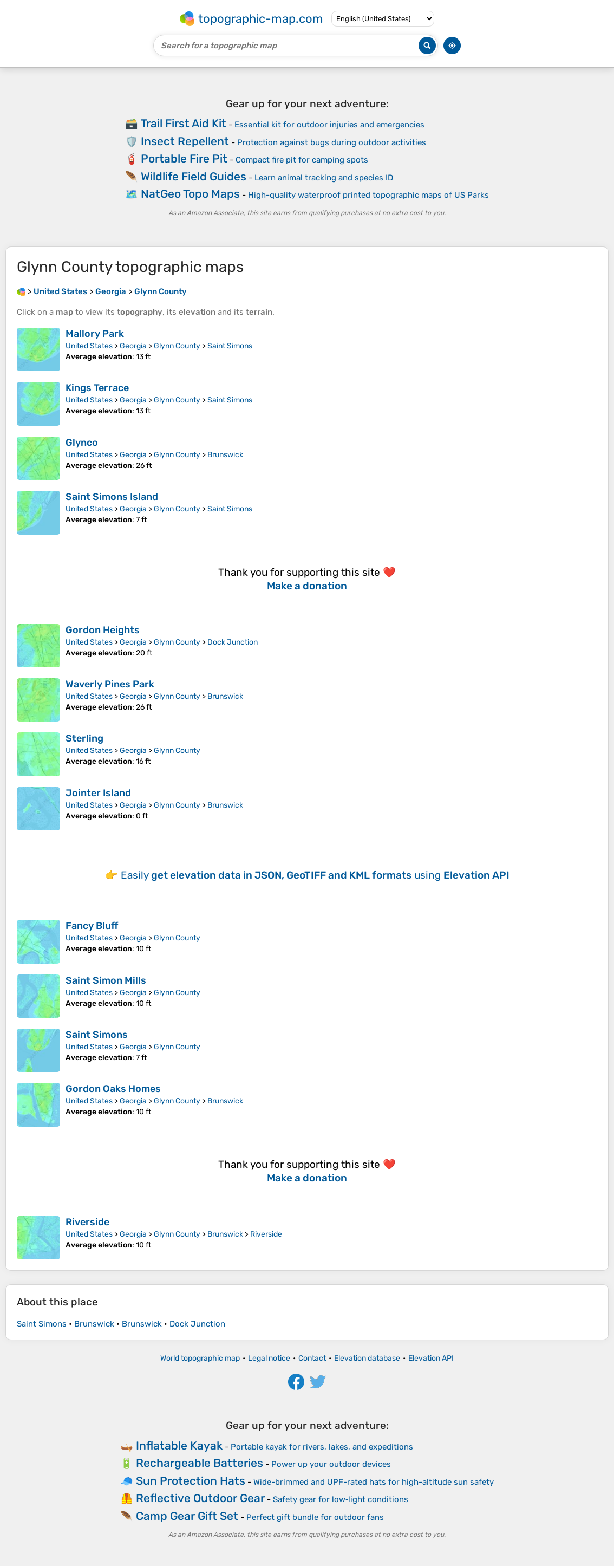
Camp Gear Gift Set (187, 1516)
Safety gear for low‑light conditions (340, 1499)
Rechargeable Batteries (199, 1463)
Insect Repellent (185, 141)
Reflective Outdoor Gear (200, 1498)
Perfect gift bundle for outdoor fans (315, 1517)
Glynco (82, 443)
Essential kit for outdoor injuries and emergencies (329, 124)
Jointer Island (98, 793)
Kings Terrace (97, 388)
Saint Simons (229, 345)
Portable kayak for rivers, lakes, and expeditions (322, 1447)
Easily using (315, 875)
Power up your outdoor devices (331, 1464)
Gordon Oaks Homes (113, 1089)
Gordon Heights (103, 630)
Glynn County (177, 345)
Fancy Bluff (92, 926)
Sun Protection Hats (190, 1480)
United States (89, 345)
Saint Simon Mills (106, 980)
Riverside (87, 1222)
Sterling (84, 738)
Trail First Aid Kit (183, 123)
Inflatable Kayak (179, 1445)
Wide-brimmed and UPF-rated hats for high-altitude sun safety (373, 1482)
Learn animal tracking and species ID (323, 178)
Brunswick (225, 454)
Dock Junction (232, 642)
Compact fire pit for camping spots (302, 160)
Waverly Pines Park (110, 684)
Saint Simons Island (112, 497)
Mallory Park (95, 334)
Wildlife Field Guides (193, 176)
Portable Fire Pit (184, 158)
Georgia (133, 345)
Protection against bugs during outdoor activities (331, 142)
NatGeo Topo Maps (190, 193)
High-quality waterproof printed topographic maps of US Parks (368, 195)
